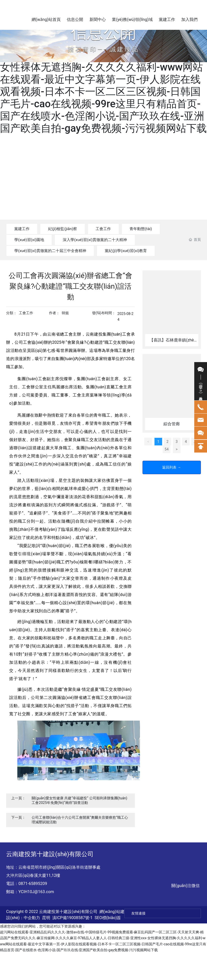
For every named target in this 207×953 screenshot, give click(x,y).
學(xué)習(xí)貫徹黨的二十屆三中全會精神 (53, 250)
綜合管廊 (171, 428)
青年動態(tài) (153, 228)
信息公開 (103, 32)
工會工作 (112, 228)
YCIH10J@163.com (36, 891)
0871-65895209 (32, 883)
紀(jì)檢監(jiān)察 (68, 228)
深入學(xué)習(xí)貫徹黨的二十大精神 (102, 239)
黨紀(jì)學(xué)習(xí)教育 (135, 250)
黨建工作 (23, 228)
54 (167, 454)
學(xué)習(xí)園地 (31, 239)
